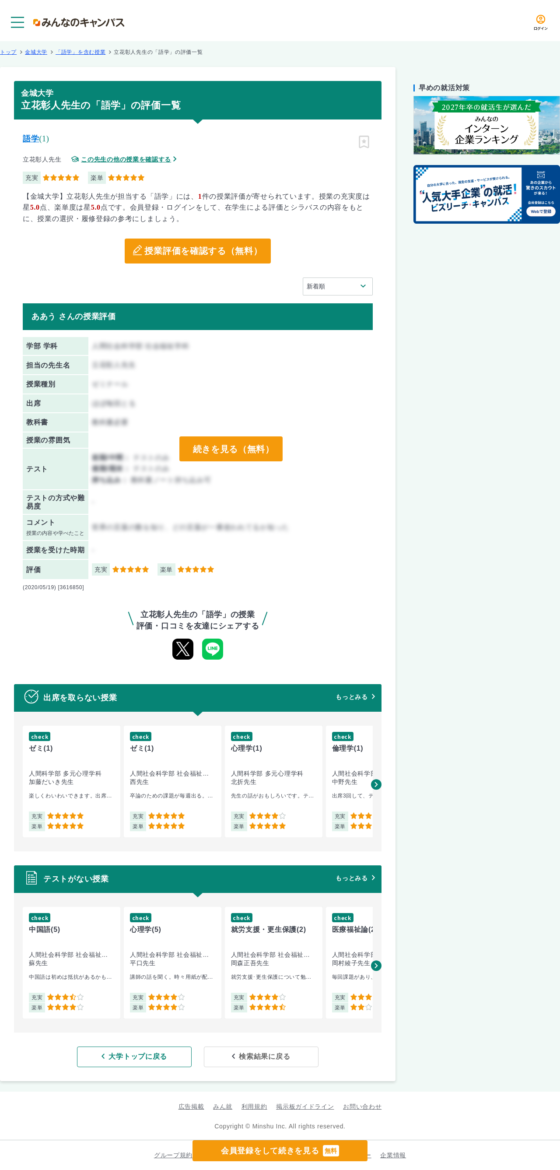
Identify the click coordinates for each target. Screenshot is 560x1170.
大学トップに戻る (141, 1056)
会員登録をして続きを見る (280, 1150)
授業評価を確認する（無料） (203, 251)
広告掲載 (191, 1106)
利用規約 (254, 1106)
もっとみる (352, 696)
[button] (376, 784)
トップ (8, 52)
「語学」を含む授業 (80, 52)
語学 (31, 138)
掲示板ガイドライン (305, 1106)
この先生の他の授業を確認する (126, 159)
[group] (71, 781)
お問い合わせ (362, 1106)
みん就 (222, 1106)
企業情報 (393, 1155)
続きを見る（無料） (233, 449)
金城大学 (36, 52)
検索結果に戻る (261, 1056)
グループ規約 (173, 1155)
